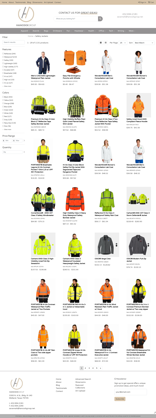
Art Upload (48, 2)
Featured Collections (80, 386)
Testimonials (20, 2)
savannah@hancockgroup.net (130, 17)
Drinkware (58, 31)
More (132, 31)
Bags (47, 31)
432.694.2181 (130, 14)
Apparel (25, 31)
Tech (112, 31)
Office (102, 31)
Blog (29, 2)
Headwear (79, 31)
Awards (37, 31)
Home (4, 2)
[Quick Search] (75, 18)
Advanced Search (83, 379)
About (11, 2)
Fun (69, 31)
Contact (57, 2)
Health (92, 31)
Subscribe (120, 399)
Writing (122, 31)
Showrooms (37, 2)
